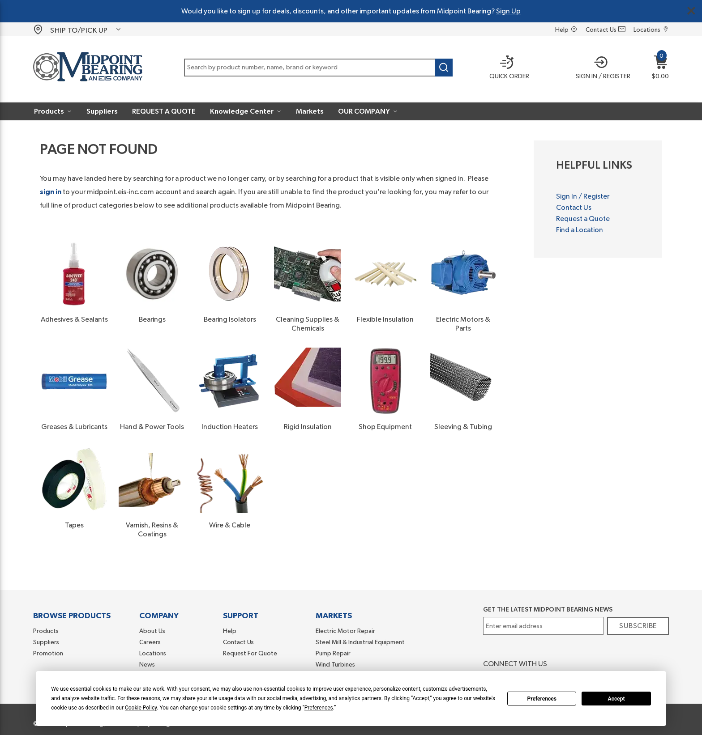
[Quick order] (503, 68)
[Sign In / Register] (599, 68)
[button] (599, 68)
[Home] (87, 68)
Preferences (541, 699)
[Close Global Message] (691, 11)
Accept (616, 699)
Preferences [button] (318, 708)
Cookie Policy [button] (141, 708)
